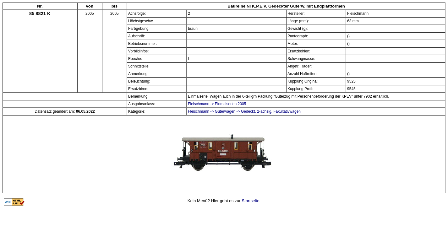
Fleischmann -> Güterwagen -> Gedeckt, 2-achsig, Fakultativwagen (244, 111)
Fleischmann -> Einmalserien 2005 (217, 104)
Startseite (250, 200)
